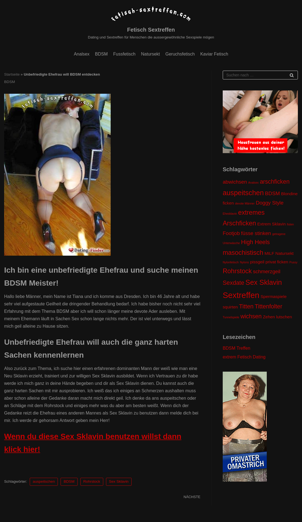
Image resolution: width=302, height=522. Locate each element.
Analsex (81, 54)
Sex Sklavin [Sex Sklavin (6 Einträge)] (264, 282)
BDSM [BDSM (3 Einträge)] (272, 193)
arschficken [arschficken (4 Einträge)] (275, 181)
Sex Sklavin (119, 481)
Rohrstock (91, 481)
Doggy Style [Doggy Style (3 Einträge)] (270, 203)
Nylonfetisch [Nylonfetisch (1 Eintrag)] (231, 262)
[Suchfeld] (260, 75)
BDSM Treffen (236, 348)
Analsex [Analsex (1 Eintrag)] (253, 182)
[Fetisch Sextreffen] (151, 23)
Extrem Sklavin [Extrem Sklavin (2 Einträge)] (271, 224)
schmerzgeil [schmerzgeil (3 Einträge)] (267, 271)
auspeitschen (44, 481)
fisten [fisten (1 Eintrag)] (290, 224)
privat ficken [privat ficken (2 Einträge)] (276, 261)
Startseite (12, 74)
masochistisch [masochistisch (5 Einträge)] (243, 252)
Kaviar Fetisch (214, 54)
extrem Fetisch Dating (244, 357)
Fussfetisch (124, 54)
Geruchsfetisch (180, 54)
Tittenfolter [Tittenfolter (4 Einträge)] (268, 306)
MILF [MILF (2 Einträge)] (269, 253)
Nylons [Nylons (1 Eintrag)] (244, 262)
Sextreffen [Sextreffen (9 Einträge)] (241, 295)
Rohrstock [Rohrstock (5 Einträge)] (237, 271)
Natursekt (150, 54)
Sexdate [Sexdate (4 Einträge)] (233, 283)
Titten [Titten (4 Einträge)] (246, 306)
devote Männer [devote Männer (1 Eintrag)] (245, 203)
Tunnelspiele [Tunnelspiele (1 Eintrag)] (231, 317)
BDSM (101, 54)
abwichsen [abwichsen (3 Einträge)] (235, 182)
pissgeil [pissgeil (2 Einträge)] (257, 261)
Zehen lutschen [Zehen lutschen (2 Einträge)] (277, 316)
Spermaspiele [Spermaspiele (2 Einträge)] (274, 296)
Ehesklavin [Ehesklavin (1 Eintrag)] (230, 213)
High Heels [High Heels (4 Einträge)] (255, 242)
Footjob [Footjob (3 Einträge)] (231, 233)
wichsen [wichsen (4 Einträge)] (251, 316)
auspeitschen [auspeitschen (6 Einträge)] (243, 193)
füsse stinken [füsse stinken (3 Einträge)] (256, 233)
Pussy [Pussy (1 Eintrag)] (293, 262)
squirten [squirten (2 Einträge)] (230, 307)
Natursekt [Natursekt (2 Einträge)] (284, 253)
